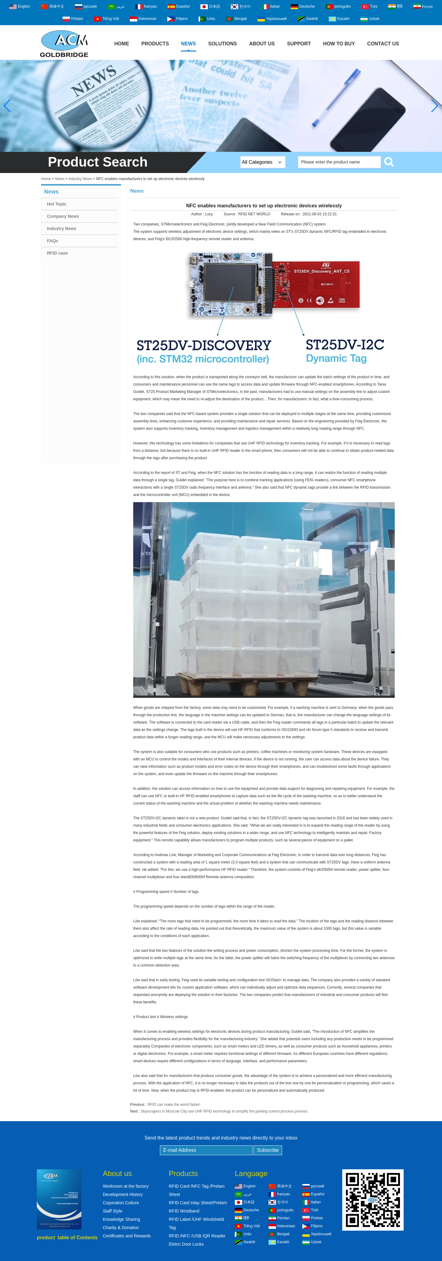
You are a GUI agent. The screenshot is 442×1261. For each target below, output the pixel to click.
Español (178, 6)
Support (299, 43)
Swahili (307, 19)
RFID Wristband (184, 1211)
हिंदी (395, 6)
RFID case (57, 253)
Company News (63, 216)
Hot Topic (57, 204)
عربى (116, 6)
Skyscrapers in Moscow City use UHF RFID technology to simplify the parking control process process (224, 1111)
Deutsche (303, 6)
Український (272, 19)
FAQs (52, 240)
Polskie (73, 19)
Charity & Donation (121, 1227)
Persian (423, 6)
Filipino (177, 19)
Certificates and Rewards (127, 1235)
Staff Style (112, 1211)
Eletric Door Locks (186, 1244)
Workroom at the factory (126, 1186)
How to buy (339, 43)
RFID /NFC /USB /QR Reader (197, 1235)
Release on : (292, 214)
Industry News (80, 179)
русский (86, 6)
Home (121, 43)
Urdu (207, 19)
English (19, 6)
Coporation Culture (121, 1202)
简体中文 (52, 6)
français (146, 6)
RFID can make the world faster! (174, 1104)
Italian (271, 6)
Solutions (222, 43)
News (188, 43)
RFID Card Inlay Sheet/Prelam (198, 1202)
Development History (123, 1194)
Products (155, 43)
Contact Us (383, 43)
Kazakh (339, 19)
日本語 (210, 6)
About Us (262, 43)
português (338, 6)
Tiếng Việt (106, 19)
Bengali (236, 19)
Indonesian (143, 19)
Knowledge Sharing (121, 1219)
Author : (198, 214)
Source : (231, 214)
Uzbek (369, 19)
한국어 (240, 6)
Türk (370, 6)
